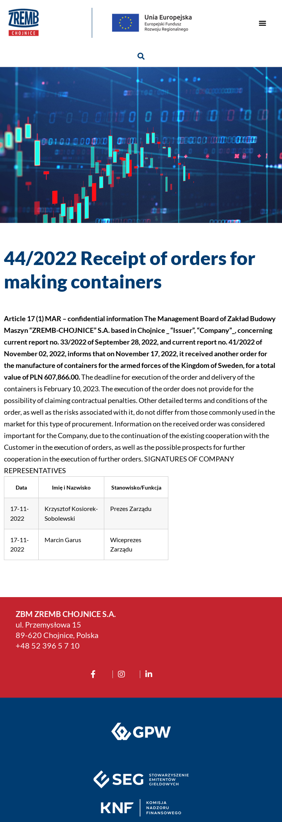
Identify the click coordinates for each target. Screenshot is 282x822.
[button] (262, 23)
